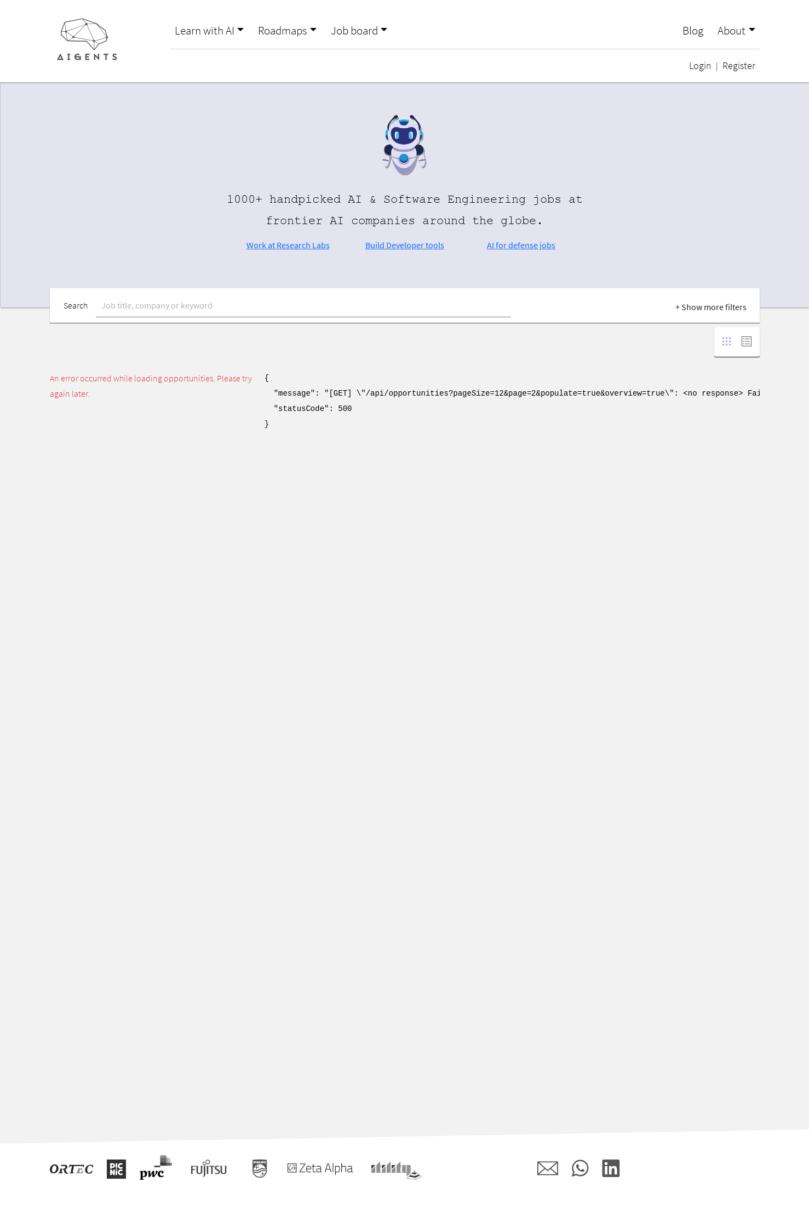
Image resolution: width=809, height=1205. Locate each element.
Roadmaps (282, 31)
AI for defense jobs (521, 244)
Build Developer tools (404, 244)
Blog (692, 31)
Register (738, 66)
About (731, 31)
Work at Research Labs (288, 244)
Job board (354, 31)
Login (700, 66)
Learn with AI (204, 31)
